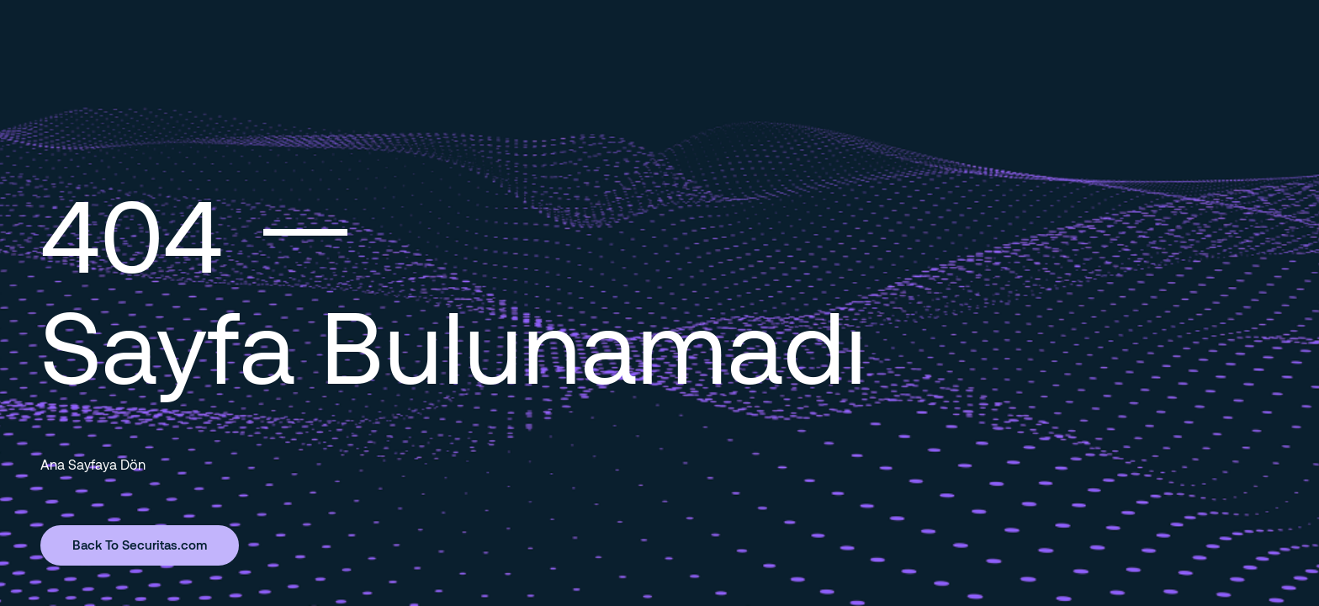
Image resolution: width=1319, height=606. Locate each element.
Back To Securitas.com (139, 544)
